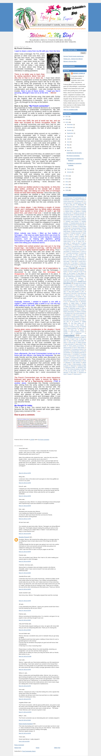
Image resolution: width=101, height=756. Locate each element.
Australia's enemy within (78, 216)
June (68, 142)
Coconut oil (81, 249)
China (69, 248)
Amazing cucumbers (81, 208)
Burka (77, 234)
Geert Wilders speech (68, 274)
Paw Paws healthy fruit (77, 323)
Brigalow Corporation (76, 233)
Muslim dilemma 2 (74, 309)
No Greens (80, 314)
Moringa (65, 308)
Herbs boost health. (81, 286)
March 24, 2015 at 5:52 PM (25, 610)
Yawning (70, 374)
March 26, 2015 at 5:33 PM (25, 669)
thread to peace (67, 354)
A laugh (83, 199)
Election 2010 (81, 258)
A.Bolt (84, 202)
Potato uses (74, 329)
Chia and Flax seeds (77, 246)
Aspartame (83, 209)
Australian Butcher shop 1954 (77, 223)
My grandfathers (67, 314)
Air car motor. (76, 206)
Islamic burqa (66, 293)
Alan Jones (83, 206)
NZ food (77, 318)
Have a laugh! (69, 284)
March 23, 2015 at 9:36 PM (25, 551)
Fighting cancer (73, 264)
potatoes (82, 329)
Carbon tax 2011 (76, 243)
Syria (74, 347)
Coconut (84, 248)
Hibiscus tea (68, 288)
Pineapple (65, 326)
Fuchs (70, 271)
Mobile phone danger (70, 306)
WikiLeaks (65, 372)
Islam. (82, 291)
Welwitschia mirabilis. (70, 367)
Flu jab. (76, 266)
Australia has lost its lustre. (74, 153)
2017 (67, 116)
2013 (67, 178)
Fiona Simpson (82, 264)
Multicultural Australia (75, 308)
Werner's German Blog (69, 61)
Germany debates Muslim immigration (72, 276)
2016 (67, 119)
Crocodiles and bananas (72, 253)
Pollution (65, 329)
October (69, 130)
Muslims (83, 309)
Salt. (77, 339)
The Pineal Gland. (75, 350)
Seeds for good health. (78, 340)
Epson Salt (74, 261)
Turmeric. (67, 357)
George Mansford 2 (79, 274)
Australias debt (81, 224)
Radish (82, 337)
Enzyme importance (73, 259)
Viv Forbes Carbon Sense (75, 360)
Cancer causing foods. (68, 239)
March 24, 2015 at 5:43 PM (25, 600)
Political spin (81, 328)
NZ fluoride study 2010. (68, 318)
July (68, 139)
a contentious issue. (67, 197)
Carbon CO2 (81, 241)
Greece (82, 279)
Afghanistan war (67, 206)
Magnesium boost (74, 301)
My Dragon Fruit (68, 313)
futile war (76, 271)
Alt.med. (73, 208)
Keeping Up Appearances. (69, 296)
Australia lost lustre (79, 214)
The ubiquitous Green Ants (78, 352)
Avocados (75, 226)
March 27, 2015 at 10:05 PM (25, 712)
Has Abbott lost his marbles (79, 283)
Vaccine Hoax (81, 359)
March (69, 150)
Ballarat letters (82, 226)
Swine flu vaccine (67, 347)
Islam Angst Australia (73, 291)
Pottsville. (65, 331)
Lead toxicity (82, 298)
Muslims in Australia (81, 311)
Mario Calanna (72, 304)
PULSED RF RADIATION (72, 333)
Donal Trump (66, 258)
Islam (64, 291)
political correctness (71, 328)
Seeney (65, 342)
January (69, 172)
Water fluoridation (77, 364)
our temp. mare (81, 319)
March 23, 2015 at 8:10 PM (25, 533)
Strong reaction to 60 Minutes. (76, 345)
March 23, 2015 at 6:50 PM (25, 505)
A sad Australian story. (79, 197)
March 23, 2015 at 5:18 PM (25, 482)
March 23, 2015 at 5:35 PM (25, 496)
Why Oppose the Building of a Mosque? (77, 369)
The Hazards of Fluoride (77, 349)
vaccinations (73, 359)
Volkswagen (68, 362)
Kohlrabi (79, 296)
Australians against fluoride (69, 224)
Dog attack (81, 256)
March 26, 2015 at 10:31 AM (25, 656)
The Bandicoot (66, 349)
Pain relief (66, 321)
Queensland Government (73, 337)
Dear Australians (80, 254)
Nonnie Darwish (75, 316)
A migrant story (79, 201)
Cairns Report (74, 238)
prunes (82, 331)
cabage (76, 236)
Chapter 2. (76, 244)
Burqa (71, 236)
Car (74, 241)
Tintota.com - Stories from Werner (73, 59)
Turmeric (84, 355)
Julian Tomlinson (69, 294)
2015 (67, 122)
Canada (82, 238)
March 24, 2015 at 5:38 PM (25, 589)
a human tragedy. (75, 199)
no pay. (68, 316)
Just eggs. (77, 294)
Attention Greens (69, 211)
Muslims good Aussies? (68, 311)
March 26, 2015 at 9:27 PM (25, 699)
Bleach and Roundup (77, 231)
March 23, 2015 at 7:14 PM (25, 518)
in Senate (73, 289)
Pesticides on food (68, 324)
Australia (78, 211)
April (68, 147)
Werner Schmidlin (79, 73)
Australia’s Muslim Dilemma (79, 219)
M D (66, 301)
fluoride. (65, 271)
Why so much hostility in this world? (74, 370)
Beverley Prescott (24, 537)
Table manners (81, 347)
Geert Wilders (81, 273)
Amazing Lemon (68, 209)
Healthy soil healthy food (69, 286)
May (68, 145)
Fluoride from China (68, 269)
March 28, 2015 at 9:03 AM (25, 720)
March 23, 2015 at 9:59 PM (25, 561)
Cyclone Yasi (83, 253)
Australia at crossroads (78, 212)
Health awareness (79, 284)
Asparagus (76, 209)
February (69, 169)
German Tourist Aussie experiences (73, 56)
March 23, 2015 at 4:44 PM (25, 473)
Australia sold (66, 216)
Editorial (74, 258)
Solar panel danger (69, 344)
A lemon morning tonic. (68, 201)
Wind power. (74, 372)
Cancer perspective (80, 239)
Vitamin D (65, 360)
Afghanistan (81, 204)
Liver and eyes (82, 299)
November (70, 127)
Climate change (76, 248)
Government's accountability (70, 279)
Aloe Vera (67, 208)
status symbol (79, 344)
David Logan (69, 254)
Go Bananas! (70, 278)
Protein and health (74, 331)
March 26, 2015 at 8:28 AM (25, 620)
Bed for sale (68, 228)
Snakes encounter (82, 342)
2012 (67, 181)
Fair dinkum (75, 263)
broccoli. (71, 234)
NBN (74, 314)
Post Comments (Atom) (29, 751)
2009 (67, 190)
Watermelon (73, 365)
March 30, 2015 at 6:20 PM (25, 733)
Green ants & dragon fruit (69, 281)
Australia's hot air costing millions (71, 217)
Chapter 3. (83, 244)
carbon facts (66, 243)
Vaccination (66, 359)
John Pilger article (82, 293)
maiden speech (75, 303)
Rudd (72, 339)
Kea (83, 294)
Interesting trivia (81, 289)
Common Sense (75, 251)
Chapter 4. (67, 246)
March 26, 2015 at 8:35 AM (25, 630)
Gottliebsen (80, 278)
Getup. (84, 276)
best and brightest (76, 228)
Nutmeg (83, 316)
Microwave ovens (82, 304)
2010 (67, 187)
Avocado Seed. (67, 226)
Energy (65, 259)
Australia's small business (72, 221)
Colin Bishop (66, 251)
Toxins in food (71, 355)
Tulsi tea (78, 355)
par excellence (75, 321)
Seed (69, 340)
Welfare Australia (82, 365)
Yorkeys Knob (77, 374)
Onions (83, 318)
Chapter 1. (69, 244)
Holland (83, 288)
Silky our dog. (72, 342)
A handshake (66, 199)
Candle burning (67, 241)
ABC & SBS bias (70, 204)
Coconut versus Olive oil (71, 249)
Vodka (84, 360)
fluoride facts (81, 268)
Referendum (66, 339)
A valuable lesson (77, 202)
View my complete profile (70, 109)
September (70, 133)
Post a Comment (19, 745)
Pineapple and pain (74, 326)
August (69, 136)
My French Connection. (23, 48)
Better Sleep (74, 229)
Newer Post (17, 747)
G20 (81, 271)
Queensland (68, 335)
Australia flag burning (68, 214)
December (70, 124)
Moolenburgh (81, 306)
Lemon (76, 299)
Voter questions (76, 362)
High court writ (75, 288)
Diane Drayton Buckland (26, 724)
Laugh (75, 298)
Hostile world (66, 289)
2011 (67, 184)
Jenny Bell (73, 293)
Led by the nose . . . (67, 299)
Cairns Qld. (66, 238)
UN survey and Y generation (78, 357)
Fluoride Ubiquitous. (79, 269)
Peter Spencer (80, 324)
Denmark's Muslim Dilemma (70, 256)
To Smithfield (76, 354)
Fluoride (72, 268)
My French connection (43, 439)
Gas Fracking (72, 273)
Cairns (82, 236)
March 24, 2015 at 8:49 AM (25, 572)
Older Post (57, 747)
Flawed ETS (68, 266)
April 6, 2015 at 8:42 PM (24, 741)
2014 (67, 176)
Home (37, 747)
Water (69, 364)
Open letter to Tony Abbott (69, 319)
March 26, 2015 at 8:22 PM (25, 685)
